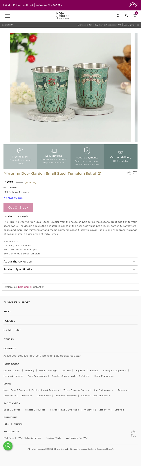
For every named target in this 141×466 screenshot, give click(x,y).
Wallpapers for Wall (77, 438)
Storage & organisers (114, 370)
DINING (7, 384)
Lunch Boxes (44, 396)
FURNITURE (10, 417)
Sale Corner (25, 287)
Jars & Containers (103, 390)
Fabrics (94, 370)
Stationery (104, 410)
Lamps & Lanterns (13, 376)
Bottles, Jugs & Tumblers (45, 390)
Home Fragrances (103, 376)
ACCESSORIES (11, 403)
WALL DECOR (11, 431)
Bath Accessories (37, 376)
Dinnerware (9, 396)
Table (6, 424)
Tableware (123, 390)
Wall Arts (8, 438)
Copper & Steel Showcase (95, 396)
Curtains (66, 370)
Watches (89, 410)
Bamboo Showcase (66, 396)
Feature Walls (53, 438)
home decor (11, 364)
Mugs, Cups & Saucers (15, 390)
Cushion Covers (12, 370)
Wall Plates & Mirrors (29, 438)
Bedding (30, 370)
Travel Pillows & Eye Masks (64, 410)
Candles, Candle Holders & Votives (70, 376)
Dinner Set (26, 396)
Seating (18, 424)
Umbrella (119, 410)
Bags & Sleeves (11, 410)
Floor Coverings (48, 370)
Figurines (80, 370)
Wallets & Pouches (35, 410)
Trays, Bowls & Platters (76, 390)
